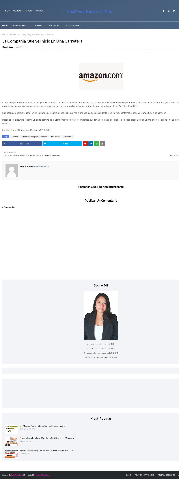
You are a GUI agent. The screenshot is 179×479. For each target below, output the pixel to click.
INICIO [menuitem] (4, 25)
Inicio (4, 35)
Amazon (14, 136)
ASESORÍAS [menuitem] (54, 25)
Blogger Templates (42, 475)
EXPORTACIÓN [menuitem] (72, 25)
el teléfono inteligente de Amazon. (34, 136)
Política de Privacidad (22, 11)
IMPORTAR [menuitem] (38, 25)
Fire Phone (55, 136)
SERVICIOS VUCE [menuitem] (19, 25)
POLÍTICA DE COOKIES (166, 475)
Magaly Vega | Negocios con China (89, 11)
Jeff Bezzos (13, 35)
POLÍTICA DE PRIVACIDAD (144, 475)
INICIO (7, 11)
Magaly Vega (7, 47)
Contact (39, 11)
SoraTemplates (17, 475)
